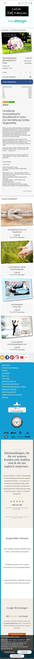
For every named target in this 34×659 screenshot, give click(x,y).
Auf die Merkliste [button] (9, 77)
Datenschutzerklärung (10, 368)
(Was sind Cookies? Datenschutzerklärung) (13, 639)
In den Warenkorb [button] (9, 82)
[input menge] (25, 72)
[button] (5, 3)
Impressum (6, 365)
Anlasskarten (4, 30)
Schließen (24, 652)
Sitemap (5, 397)
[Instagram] (17, 357)
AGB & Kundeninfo (9, 392)
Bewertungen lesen (17, 635)
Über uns (5, 376)
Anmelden (19, 3)
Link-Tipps (6, 379)
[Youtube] (22, 357)
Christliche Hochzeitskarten (18, 30)
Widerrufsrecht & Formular (12, 395)
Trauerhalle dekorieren (10, 384)
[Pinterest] (12, 357)
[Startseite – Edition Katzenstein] (17, 5)
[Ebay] (26, 357)
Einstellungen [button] (9, 652)
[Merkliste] (22, 3)
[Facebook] (7, 357)
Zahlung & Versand (9, 389)
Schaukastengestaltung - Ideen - (14, 387)
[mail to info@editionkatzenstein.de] (2, 357)
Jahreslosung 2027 (9, 381)
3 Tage (7, 68)
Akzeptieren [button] (17, 656)
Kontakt (4, 371)
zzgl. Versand (21, 237)
